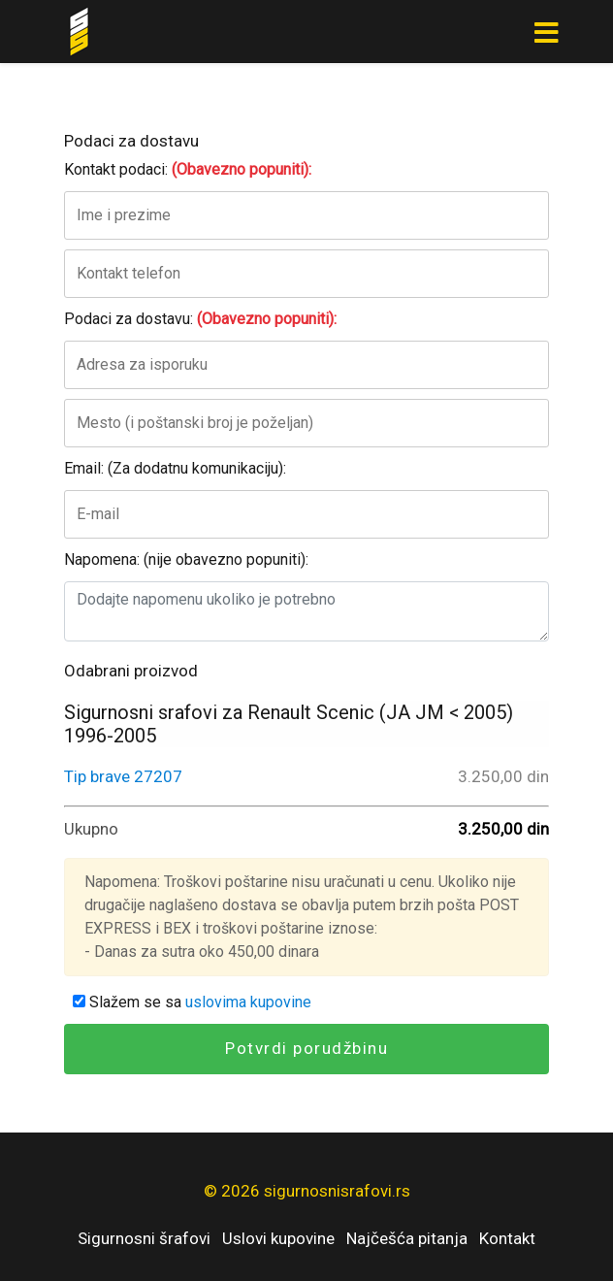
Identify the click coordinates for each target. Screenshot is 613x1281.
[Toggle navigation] (546, 32)
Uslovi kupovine (278, 1238)
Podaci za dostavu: (200, 319)
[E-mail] (306, 514)
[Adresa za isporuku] (306, 365)
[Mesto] (306, 423)
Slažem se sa (192, 1002)
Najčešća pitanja (407, 1238)
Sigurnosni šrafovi (144, 1238)
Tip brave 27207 (123, 776)
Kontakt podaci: (187, 169)
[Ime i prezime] (306, 215)
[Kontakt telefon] (306, 273)
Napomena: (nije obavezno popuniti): (186, 559)
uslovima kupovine (248, 1002)
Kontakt (507, 1238)
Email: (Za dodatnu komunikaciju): (175, 468)
